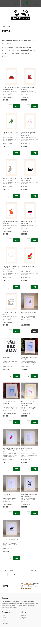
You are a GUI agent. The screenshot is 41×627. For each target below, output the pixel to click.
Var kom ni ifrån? (26, 178)
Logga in (15, 4)
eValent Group (27, 588)
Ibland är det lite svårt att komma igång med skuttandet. (29, 403)
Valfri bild (6, 357)
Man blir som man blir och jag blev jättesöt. (11, 88)
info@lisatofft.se (28, 584)
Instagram (23, 618)
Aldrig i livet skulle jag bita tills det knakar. (29, 495)
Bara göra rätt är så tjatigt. (29, 312)
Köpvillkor (5, 623)
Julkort (4, 618)
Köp (16, 106)
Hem (3, 26)
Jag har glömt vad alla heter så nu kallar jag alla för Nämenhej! (29, 133)
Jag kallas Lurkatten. (9, 178)
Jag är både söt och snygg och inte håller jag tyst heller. (11, 449)
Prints (4, 620)
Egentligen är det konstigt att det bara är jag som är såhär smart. (11, 267)
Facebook (23, 615)
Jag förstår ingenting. (28, 266)
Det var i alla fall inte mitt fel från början (10, 540)
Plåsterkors (6, 494)
